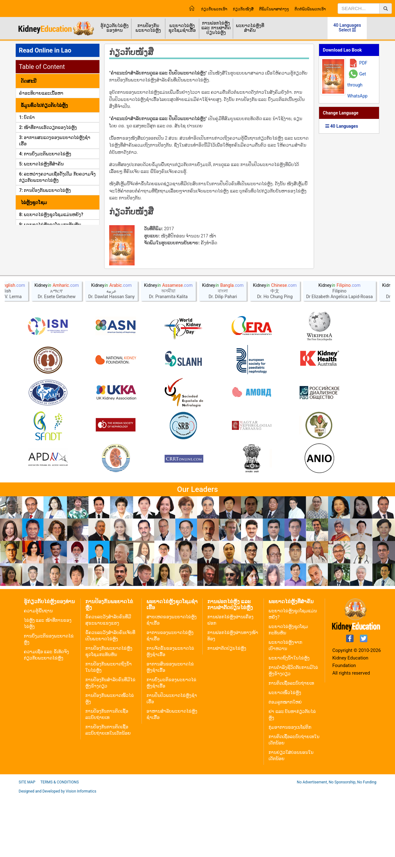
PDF (363, 62)
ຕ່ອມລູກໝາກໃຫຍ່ (285, 762)
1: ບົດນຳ (27, 117)
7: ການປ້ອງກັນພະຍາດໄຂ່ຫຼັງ (45, 190)
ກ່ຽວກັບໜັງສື (243, 9)
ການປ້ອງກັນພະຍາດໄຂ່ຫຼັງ (148, 28)
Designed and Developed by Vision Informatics (57, 852)
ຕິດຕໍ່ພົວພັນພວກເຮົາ (310, 9)
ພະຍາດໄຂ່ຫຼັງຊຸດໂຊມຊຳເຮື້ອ (182, 28)
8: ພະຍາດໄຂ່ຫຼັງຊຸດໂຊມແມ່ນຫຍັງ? (51, 214)
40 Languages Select (347, 27)
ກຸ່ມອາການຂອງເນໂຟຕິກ (290, 788)
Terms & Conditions (59, 843)
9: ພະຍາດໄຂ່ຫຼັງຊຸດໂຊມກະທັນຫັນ (50, 224)
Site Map (27, 843)
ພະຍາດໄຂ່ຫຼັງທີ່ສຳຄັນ (250, 28)
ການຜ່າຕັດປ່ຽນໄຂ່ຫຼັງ (226, 709)
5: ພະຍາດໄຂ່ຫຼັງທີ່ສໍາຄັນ (41, 163)
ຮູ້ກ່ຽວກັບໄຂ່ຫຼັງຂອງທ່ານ (114, 28)
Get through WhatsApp (357, 84)
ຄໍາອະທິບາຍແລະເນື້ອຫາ (41, 93)
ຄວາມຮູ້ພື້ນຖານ (38, 671)
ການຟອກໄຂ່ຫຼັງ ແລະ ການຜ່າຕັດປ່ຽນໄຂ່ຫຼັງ (215, 27)
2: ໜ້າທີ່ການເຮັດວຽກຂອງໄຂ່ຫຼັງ (48, 127)
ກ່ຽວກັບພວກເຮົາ (214, 9)
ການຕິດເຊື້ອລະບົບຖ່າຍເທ (291, 744)
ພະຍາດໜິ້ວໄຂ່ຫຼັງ (285, 753)
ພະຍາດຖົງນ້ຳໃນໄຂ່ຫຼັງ (289, 718)
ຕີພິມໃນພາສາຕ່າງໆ (274, 9)
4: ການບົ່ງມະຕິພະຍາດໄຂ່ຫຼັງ (45, 153)
